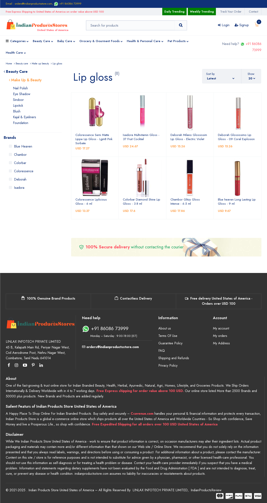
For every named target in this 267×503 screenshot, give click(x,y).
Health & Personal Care (145, 41)
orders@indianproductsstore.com (110, 347)
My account (221, 328)
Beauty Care (43, 41)
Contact (253, 11)
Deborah (20, 179)
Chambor (20, 154)
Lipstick (18, 105)
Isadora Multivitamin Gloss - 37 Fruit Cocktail (141, 137)
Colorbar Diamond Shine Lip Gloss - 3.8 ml (141, 201)
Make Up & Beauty (25, 80)
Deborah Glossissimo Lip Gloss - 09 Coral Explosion (236, 137)
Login (223, 25)
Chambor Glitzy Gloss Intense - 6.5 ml (185, 201)
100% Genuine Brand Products (48, 298)
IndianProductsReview (206, 490)
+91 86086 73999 (67, 4)
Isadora (19, 187)
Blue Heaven (23, 146)
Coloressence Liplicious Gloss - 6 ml (91, 201)
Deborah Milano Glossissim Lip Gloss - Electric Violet (189, 137)
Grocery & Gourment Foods (101, 41)
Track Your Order (230, 11)
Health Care (16, 52)
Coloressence (23, 171)
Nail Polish (20, 88)
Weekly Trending (202, 11)
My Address (221, 343)
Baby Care (66, 41)
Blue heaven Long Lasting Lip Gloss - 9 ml (237, 201)
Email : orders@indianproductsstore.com (29, 4)
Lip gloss (57, 63)
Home (9, 63)
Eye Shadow (21, 94)
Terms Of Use (167, 335)
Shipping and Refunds (173, 358)
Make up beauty (40, 63)
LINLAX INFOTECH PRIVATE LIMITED (160, 490)
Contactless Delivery (133, 298)
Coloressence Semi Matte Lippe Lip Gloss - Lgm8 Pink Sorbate (93, 139)
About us (164, 328)
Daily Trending (174, 11)
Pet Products (178, 41)
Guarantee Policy (170, 343)
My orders (220, 335)
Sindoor (18, 99)
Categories (19, 41)
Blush (16, 111)
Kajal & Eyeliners (24, 117)
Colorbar (20, 163)
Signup (242, 25)
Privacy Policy (168, 365)
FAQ (161, 350)
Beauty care (22, 63)
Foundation (20, 122)
